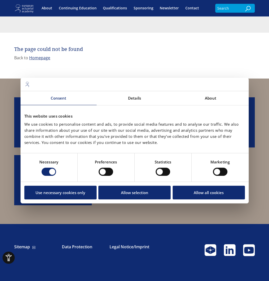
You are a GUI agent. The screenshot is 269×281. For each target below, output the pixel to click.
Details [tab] (134, 98)
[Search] (248, 8)
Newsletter (169, 8)
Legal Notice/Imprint (129, 247)
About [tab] (210, 98)
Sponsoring (143, 8)
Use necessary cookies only (60, 192)
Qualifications (115, 8)
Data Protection (77, 247)
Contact (192, 8)
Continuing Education (78, 8)
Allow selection (134, 192)
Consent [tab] (58, 98)
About (47, 8)
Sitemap (22, 247)
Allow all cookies (209, 192)
